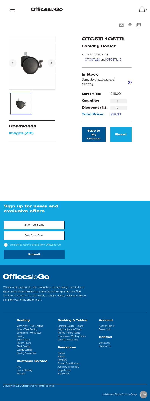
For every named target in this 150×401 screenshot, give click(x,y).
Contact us (104, 343)
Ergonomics (63, 374)
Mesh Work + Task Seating (30, 326)
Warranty (21, 374)
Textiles (61, 353)
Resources (67, 347)
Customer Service (32, 361)
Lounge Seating (24, 350)
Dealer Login (105, 329)
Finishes (61, 357)
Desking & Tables (72, 320)
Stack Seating (23, 346)
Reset (121, 134)
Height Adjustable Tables (69, 329)
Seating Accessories (27, 353)
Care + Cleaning (24, 370)
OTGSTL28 (92, 60)
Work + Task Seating (27, 329)
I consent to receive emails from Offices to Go (32, 245)
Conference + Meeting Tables (72, 336)
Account (106, 320)
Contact (105, 337)
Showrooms (105, 346)
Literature (62, 360)
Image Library (64, 370)
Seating (23, 320)
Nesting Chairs (24, 343)
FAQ (19, 367)
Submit (34, 254)
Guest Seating (24, 340)
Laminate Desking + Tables (70, 326)
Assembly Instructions (68, 367)
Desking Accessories (68, 340)
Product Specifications (69, 363)
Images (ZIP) (21, 133)
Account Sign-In (106, 326)
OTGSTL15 (113, 60)
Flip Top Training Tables (69, 333)
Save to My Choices (94, 135)
